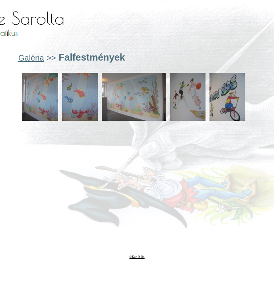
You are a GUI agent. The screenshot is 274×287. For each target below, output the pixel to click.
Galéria (31, 57)
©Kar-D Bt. (137, 257)
